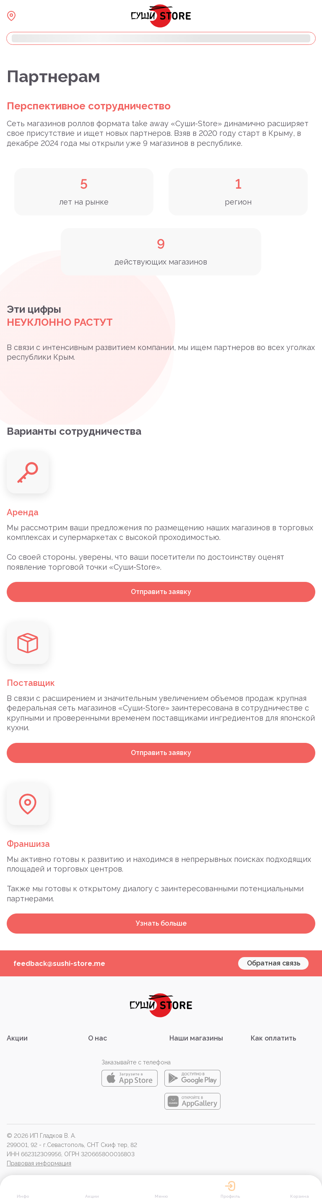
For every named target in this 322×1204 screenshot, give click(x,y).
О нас (97, 1038)
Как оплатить (273, 1038)
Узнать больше (161, 923)
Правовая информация (39, 1163)
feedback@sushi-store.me (59, 964)
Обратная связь (273, 963)
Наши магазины (196, 1038)
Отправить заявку (161, 592)
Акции (17, 1038)
